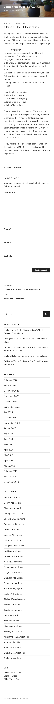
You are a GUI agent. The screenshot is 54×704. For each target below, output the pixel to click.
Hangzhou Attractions (14, 546)
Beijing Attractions (12, 503)
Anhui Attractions (12, 497)
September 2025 (12, 407)
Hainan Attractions (12, 540)
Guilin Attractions (12, 529)
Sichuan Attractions (13, 583)
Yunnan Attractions (13, 647)
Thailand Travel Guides (14, 599)
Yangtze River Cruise (13, 642)
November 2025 (11, 396)
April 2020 (9, 450)
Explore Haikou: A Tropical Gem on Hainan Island (25, 356)
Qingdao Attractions (13, 567)
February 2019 (10, 471)
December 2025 (11, 391)
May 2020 (8, 444)
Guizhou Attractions (13, 535)
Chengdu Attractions (13, 513)
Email (7, 242)
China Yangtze (10, 676)
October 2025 (10, 401)
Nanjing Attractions (13, 562)
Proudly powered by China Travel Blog (16, 699)
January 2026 (10, 385)
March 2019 (9, 466)
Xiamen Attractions (13, 626)
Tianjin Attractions (12, 604)
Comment (9, 192)
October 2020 (10, 418)
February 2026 (11, 380)
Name (7, 229)
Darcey (25, 23)
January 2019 (10, 476)
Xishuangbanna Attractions (16, 637)
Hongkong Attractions (14, 556)
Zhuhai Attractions (12, 658)
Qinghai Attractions (13, 572)
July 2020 (8, 434)
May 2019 (8, 455)
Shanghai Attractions (13, 578)
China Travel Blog (19, 7)
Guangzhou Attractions (14, 524)
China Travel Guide (12, 673)
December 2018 (11, 482)
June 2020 (9, 439)
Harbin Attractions (12, 551)
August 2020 (10, 428)
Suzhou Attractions (13, 594)
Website (8, 256)
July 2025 (8, 412)
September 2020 (12, 423)
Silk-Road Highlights (13, 588)
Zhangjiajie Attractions (14, 653)
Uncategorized (14, 167)
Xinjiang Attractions (13, 631)
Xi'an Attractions (11, 621)
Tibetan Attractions (13, 610)
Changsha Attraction (13, 508)
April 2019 (8, 460)
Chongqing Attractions (14, 519)
